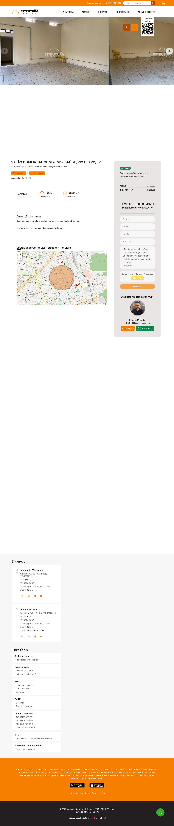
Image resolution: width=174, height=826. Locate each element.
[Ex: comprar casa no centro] (137, 3)
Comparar (37, 173)
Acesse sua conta (24, 688)
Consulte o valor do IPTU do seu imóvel (34, 738)
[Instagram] (28, 596)
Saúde (30, 167)
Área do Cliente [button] (146, 12)
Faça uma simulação (25, 749)
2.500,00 (151, 185)
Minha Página (128, 328)
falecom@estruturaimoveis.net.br (35, 586)
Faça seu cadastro (24, 685)
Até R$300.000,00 (24, 720)
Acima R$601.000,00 (25, 727)
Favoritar (18, 173)
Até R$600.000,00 (24, 724)
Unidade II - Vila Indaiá (26, 674)
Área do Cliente (94, 3)
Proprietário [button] (123, 12)
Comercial (15, 167)
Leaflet (88, 304)
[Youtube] (41, 596)
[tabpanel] (87, 51)
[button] (163, 3)
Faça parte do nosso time (28, 660)
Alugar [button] (86, 12)
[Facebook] (22, 596)
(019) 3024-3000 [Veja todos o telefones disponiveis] (113, 3)
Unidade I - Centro (24, 670)
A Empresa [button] (68, 12)
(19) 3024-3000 (27, 583)
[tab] (126, 27)
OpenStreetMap (100, 304)
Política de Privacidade (79, 793)
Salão (23, 167)
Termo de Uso (98, 793)
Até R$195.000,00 (24, 717)
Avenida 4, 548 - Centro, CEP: (38, 613)
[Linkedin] (34, 596)
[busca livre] (153, 3)
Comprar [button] (103, 12)
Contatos (20, 692)
